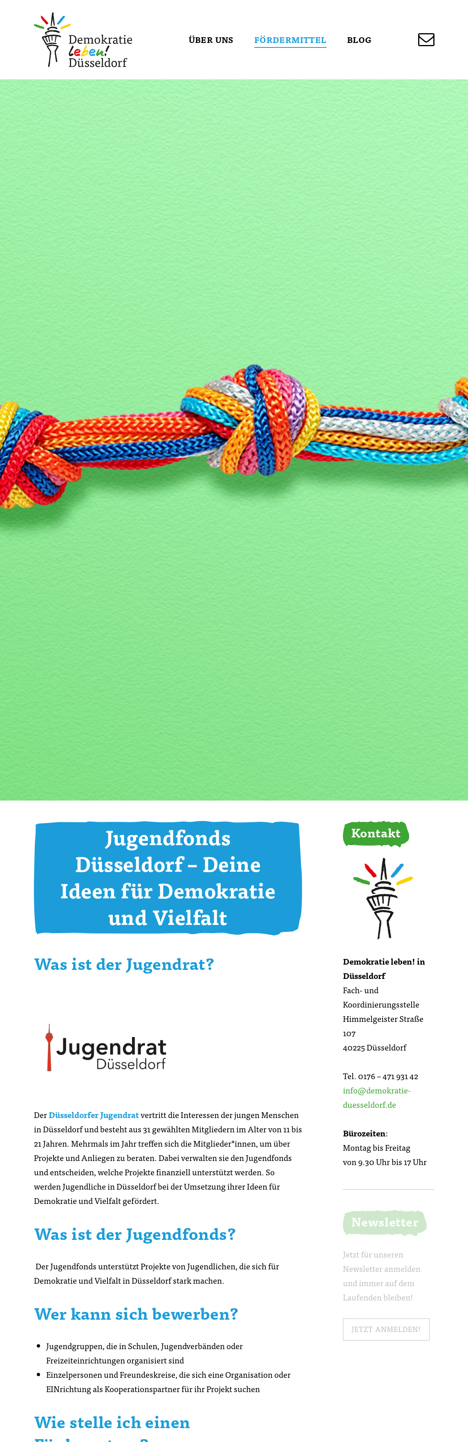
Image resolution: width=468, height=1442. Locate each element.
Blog (359, 39)
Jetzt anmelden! (386, 1329)
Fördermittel (290, 39)
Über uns (211, 39)
